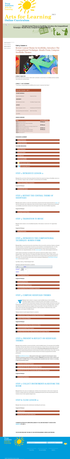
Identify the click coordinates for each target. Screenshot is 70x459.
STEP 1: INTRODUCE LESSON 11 (29, 173)
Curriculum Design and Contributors (22, 110)
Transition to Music (21, 124)
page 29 (56, 202)
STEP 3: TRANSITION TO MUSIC (30, 219)
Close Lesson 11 (20, 132)
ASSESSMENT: (18, 99)
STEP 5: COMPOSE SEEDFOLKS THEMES (33, 295)
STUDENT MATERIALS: (20, 93)
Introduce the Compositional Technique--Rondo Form (26, 126)
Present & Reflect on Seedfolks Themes (24, 129)
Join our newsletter (52, 442)
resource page (38, 249)
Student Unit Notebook (20, 96)
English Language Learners (21, 107)
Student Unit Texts (33, 96)
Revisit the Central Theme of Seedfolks (24, 123)
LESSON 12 (18, 424)
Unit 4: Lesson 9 (7, 43)
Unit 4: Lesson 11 (7, 46)
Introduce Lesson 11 (21, 121)
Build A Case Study (33, 110)
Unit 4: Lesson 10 (7, 44)
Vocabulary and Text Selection (35, 107)
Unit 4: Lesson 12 (7, 48)
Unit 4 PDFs (18, 113)
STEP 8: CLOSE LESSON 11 (27, 400)
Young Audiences (20, 7)
